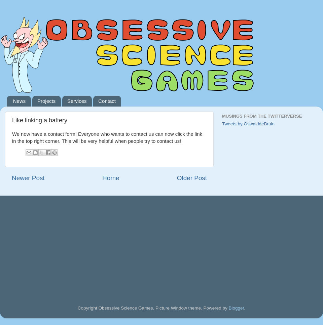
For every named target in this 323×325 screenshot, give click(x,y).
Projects (46, 101)
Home (110, 177)
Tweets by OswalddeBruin (248, 123)
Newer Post (28, 177)
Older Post (192, 177)
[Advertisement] (62, 241)
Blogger (236, 308)
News (19, 101)
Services (77, 101)
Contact (107, 101)
